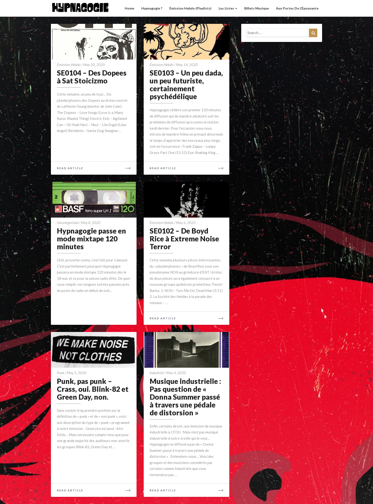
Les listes (228, 8)
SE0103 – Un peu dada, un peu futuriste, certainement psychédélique (186, 84)
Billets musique (256, 8)
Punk (60, 373)
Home (129, 8)
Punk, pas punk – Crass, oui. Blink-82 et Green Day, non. (92, 389)
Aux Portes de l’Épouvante (297, 8)
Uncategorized (67, 222)
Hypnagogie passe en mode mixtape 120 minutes (91, 238)
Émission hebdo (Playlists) (190, 8)
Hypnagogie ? (151, 8)
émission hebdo (69, 64)
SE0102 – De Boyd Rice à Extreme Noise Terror (184, 238)
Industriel (157, 373)
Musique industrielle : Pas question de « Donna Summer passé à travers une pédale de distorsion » (185, 397)
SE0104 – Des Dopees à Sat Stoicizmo (92, 76)
